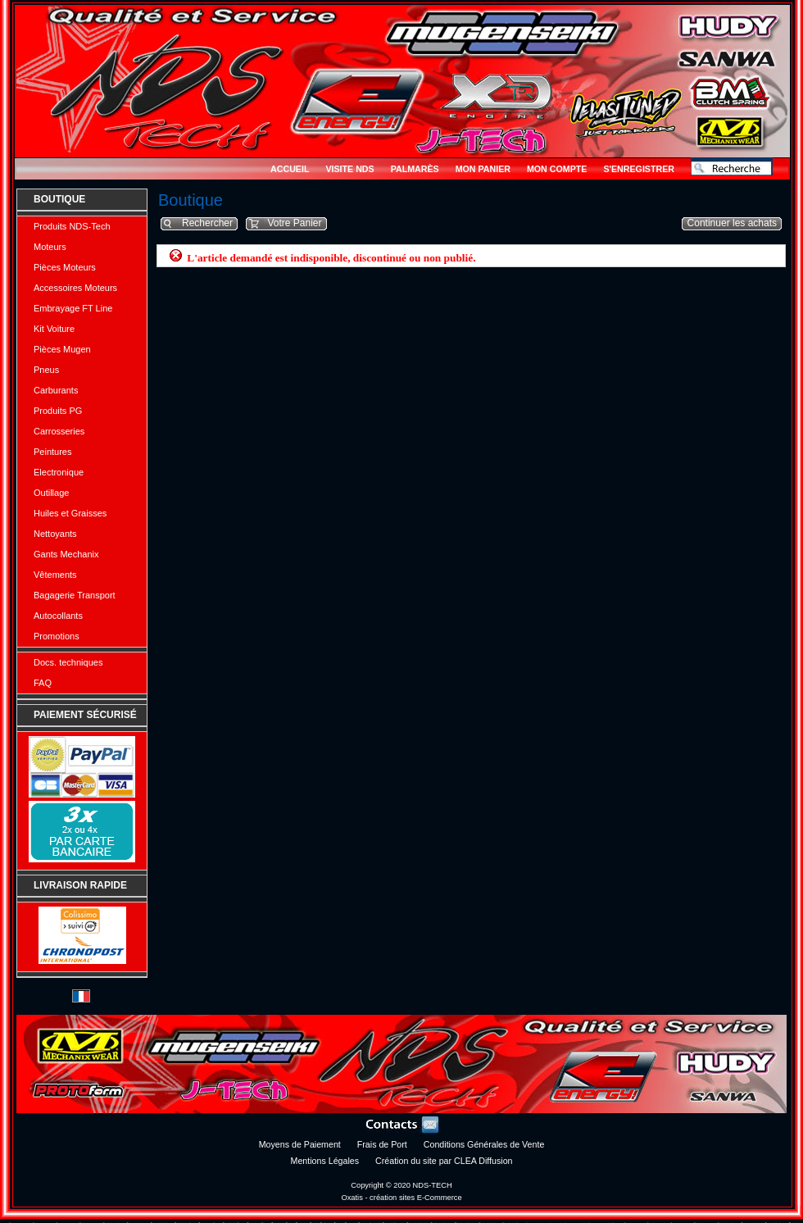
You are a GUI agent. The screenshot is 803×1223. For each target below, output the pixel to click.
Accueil (289, 169)
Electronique (59, 472)
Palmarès (415, 169)
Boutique (59, 199)
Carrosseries (59, 431)
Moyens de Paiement (300, 1144)
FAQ (43, 683)
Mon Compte (557, 169)
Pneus (46, 370)
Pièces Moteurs (65, 267)
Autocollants (58, 616)
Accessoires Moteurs (75, 288)
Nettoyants (55, 534)
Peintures (52, 452)
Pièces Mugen (62, 349)
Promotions (56, 636)
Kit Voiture (54, 329)
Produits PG (58, 411)
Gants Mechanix (66, 554)
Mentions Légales (325, 1161)
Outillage (51, 493)
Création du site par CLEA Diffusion (443, 1161)
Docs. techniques (68, 662)
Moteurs (50, 247)
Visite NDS (349, 169)
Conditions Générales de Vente (484, 1144)
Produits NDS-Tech (72, 226)
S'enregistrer (638, 169)
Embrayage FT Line (73, 308)
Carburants (56, 390)
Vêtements (55, 575)
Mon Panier (483, 169)
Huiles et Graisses (70, 513)
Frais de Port (382, 1144)
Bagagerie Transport (75, 595)
